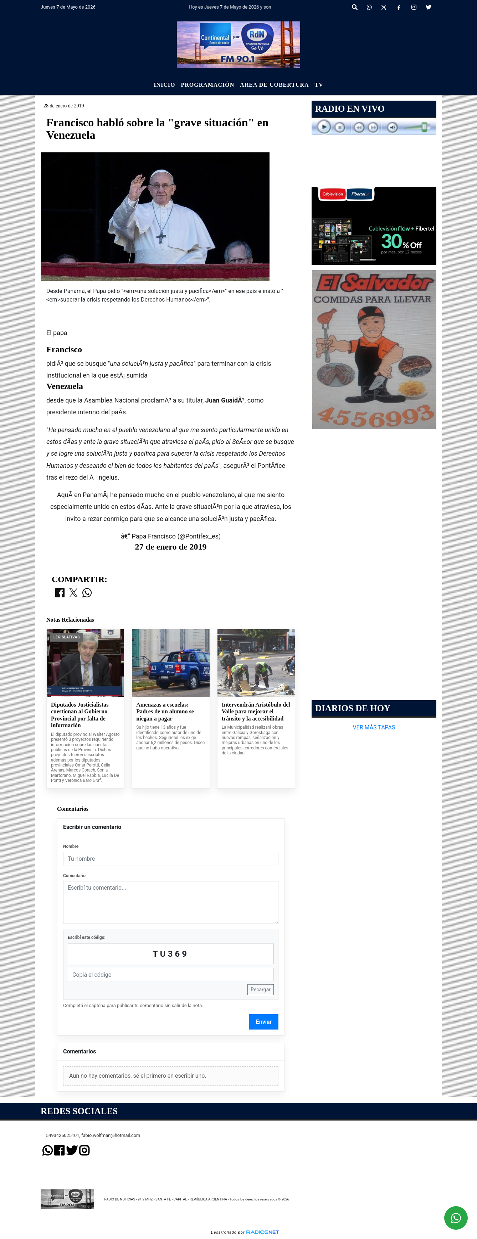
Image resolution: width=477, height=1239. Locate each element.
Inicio (164, 85)
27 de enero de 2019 (171, 546)
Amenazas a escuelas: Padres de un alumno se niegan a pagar (165, 712)
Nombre (70, 846)
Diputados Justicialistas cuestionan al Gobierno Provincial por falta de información (79, 715)
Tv (319, 85)
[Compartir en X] (73, 593)
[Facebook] (399, 7)
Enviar (264, 1021)
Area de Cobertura (274, 85)
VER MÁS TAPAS (374, 727)
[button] (354, 7)
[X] (383, 7)
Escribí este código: (87, 937)
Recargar (261, 989)
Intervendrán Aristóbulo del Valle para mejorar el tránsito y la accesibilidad (256, 712)
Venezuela (64, 386)
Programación (207, 85)
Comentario (74, 875)
